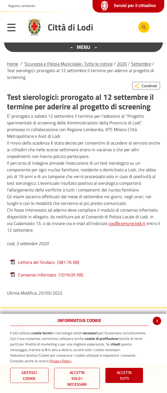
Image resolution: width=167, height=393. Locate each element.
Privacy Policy (60, 361)
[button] (19, 6)
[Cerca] (143, 27)
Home (12, 63)
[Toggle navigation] (14, 28)
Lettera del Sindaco (44, 262)
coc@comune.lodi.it (126, 223)
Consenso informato (46, 274)
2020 (122, 63)
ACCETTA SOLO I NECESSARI (77, 378)
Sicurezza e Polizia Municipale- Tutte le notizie (69, 63)
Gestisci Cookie (29, 375)
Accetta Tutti (124, 375)
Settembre (141, 63)
